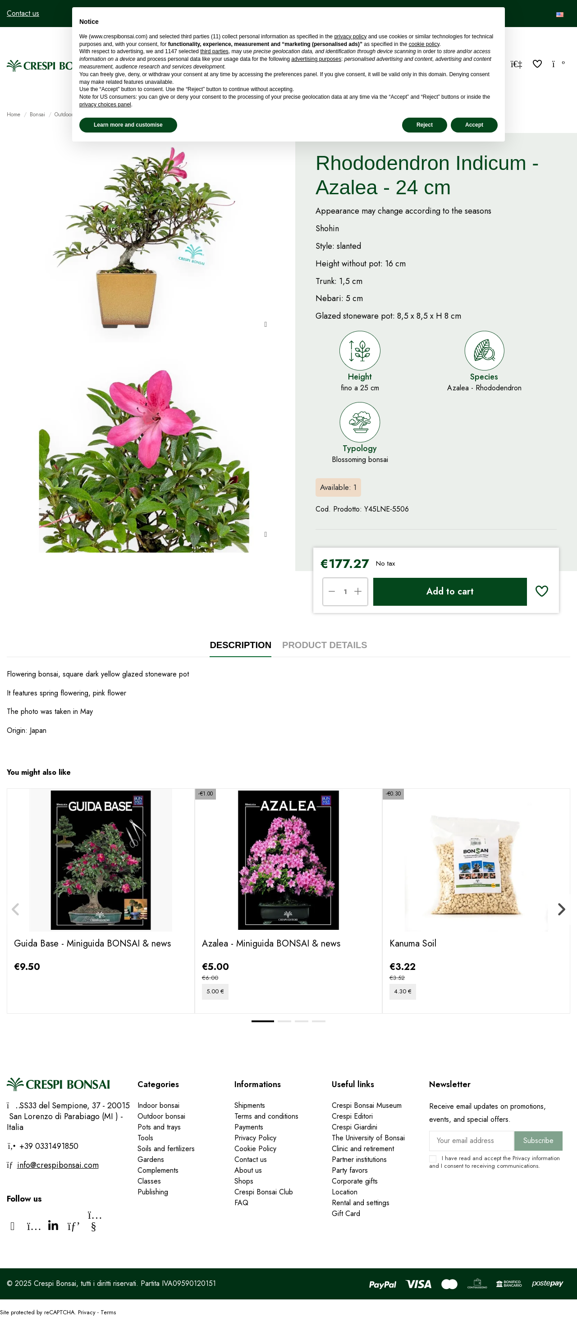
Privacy (521, 1158)
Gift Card (346, 1213)
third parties (214, 51)
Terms (108, 1312)
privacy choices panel (105, 104)
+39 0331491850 (47, 1146)
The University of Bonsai (368, 1138)
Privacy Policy (255, 1138)
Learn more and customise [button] (128, 125)
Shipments (249, 1105)
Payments (248, 1127)
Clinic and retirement (363, 1148)
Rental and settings (360, 1203)
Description (240, 645)
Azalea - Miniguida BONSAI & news (271, 943)
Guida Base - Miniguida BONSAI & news (92, 943)
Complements (158, 1170)
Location (344, 1192)
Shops (243, 1181)
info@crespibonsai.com (58, 1165)
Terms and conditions (266, 1116)
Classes (149, 1181)
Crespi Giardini (354, 1127)
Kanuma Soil (412, 943)
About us (248, 1170)
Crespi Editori (352, 1116)
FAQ (241, 1203)
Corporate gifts (355, 1181)
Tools (145, 1138)
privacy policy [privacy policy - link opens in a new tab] (350, 36)
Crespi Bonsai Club (263, 1192)
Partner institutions (359, 1159)
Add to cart (450, 591)
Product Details (324, 645)
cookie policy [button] (424, 44)
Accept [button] (474, 125)
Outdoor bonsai (161, 1116)
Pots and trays (159, 1127)
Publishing (152, 1192)
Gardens (150, 1159)
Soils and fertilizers (166, 1148)
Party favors (350, 1170)
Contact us (23, 13)
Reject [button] (425, 125)
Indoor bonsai (158, 1105)
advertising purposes (316, 59)
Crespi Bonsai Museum (367, 1105)
